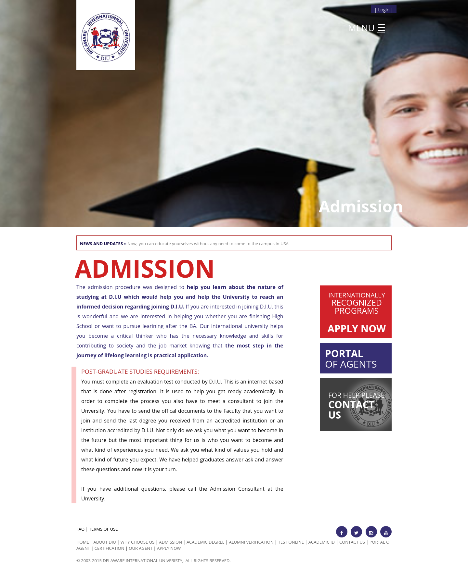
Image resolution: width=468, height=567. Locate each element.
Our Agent (140, 548)
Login (383, 9)
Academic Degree (206, 542)
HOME (82, 542)
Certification (109, 548)
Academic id (321, 542)
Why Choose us (138, 542)
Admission (170, 542)
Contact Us (352, 542)
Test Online (291, 542)
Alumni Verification (251, 542)
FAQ (80, 529)
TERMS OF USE (103, 529)
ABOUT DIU (105, 542)
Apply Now (169, 548)
